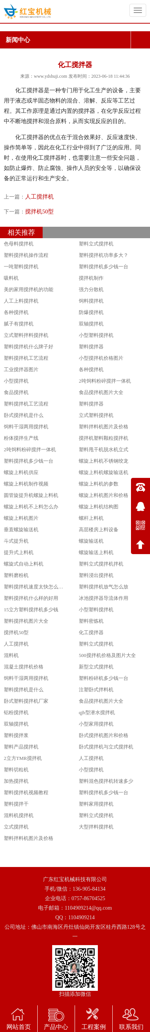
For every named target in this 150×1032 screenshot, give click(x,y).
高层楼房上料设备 (98, 529)
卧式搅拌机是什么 (23, 415)
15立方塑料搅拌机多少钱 (31, 609)
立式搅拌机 (16, 827)
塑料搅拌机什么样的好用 (31, 598)
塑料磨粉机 (16, 575)
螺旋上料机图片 (21, 518)
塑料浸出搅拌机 (96, 575)
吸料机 (11, 278)
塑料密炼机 (91, 621)
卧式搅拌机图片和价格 (103, 735)
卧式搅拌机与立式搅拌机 (106, 747)
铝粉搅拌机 (16, 712)
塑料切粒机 (16, 769)
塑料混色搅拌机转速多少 (106, 781)
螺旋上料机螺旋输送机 (103, 472)
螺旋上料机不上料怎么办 (31, 507)
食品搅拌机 (16, 392)
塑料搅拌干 (16, 804)
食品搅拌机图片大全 (101, 392)
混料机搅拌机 (19, 815)
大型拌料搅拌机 (96, 827)
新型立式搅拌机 (96, 667)
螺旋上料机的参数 (98, 484)
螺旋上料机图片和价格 (103, 495)
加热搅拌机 (16, 781)
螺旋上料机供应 (21, 472)
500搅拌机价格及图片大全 (107, 655)
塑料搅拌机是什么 (23, 689)
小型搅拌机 (16, 381)
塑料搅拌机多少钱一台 (103, 266)
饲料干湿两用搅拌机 (26, 426)
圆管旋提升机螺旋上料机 (31, 495)
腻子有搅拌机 (19, 324)
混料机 (11, 655)
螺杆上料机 (91, 518)
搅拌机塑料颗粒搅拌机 (103, 438)
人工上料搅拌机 (21, 301)
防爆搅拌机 (91, 312)
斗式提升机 (16, 541)
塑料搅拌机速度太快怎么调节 (36, 587)
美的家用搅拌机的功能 (28, 289)
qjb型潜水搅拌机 (97, 712)
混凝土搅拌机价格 (23, 667)
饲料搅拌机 (91, 301)
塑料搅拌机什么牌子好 (28, 346)
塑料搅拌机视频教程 (26, 792)
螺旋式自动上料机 (23, 564)
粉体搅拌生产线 (21, 438)
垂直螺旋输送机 (21, 529)
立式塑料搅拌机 (96, 415)
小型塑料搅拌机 (96, 335)
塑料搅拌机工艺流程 (26, 358)
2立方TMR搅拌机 (23, 758)
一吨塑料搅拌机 (21, 266)
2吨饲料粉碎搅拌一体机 (105, 381)
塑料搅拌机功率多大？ (103, 255)
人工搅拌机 (39, 197)
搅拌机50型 (39, 211)
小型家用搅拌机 (96, 724)
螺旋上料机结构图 (98, 507)
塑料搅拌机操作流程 (26, 255)
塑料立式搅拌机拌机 (101, 564)
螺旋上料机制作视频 (26, 484)
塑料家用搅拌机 (96, 804)
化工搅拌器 (91, 632)
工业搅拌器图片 (21, 369)
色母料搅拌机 (19, 244)
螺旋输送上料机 (96, 552)
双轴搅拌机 (91, 324)
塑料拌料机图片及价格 (103, 426)
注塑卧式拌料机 (96, 689)
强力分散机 (91, 289)
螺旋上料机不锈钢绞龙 (103, 461)
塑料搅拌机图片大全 (26, 621)
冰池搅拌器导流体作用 (103, 598)
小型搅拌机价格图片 (101, 358)
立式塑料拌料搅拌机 (26, 335)
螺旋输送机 (91, 541)
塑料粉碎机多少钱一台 (103, 678)
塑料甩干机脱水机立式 (103, 449)
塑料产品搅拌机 (21, 747)
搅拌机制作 (91, 278)
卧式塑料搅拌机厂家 (26, 701)
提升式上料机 (19, 552)
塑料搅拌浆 (16, 735)
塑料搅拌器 (91, 346)
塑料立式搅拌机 (96, 244)
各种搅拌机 (16, 312)
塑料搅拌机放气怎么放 (103, 587)
